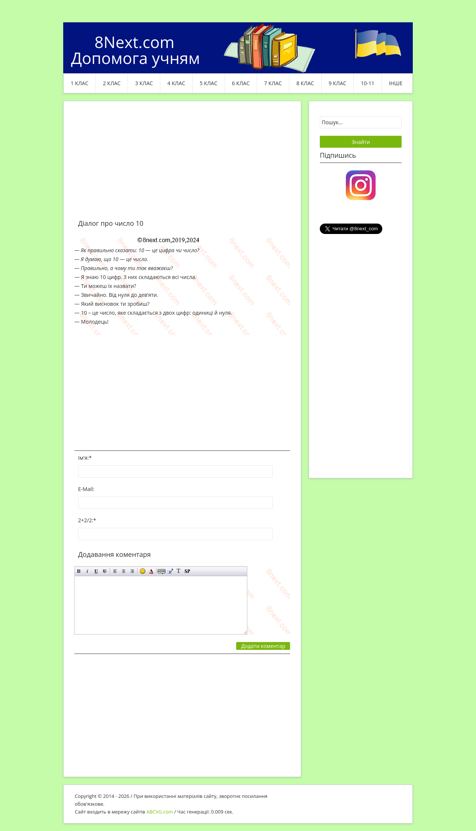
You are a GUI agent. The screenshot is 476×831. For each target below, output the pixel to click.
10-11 (367, 83)
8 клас (305, 83)
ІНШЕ (395, 83)
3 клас (144, 83)
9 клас (338, 83)
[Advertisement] (182, 164)
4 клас (176, 83)
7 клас (273, 83)
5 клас (209, 83)
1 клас (80, 83)
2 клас (112, 83)
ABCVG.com (160, 811)
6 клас (241, 83)
